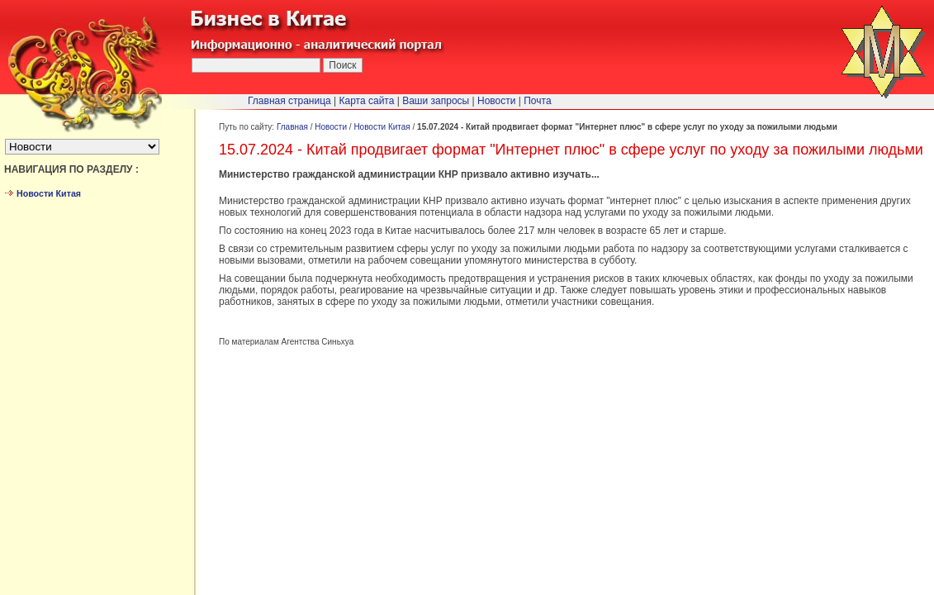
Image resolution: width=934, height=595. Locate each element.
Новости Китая (381, 126)
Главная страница (289, 101)
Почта (537, 101)
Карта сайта (367, 101)
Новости (331, 126)
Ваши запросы (435, 101)
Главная (292, 126)
